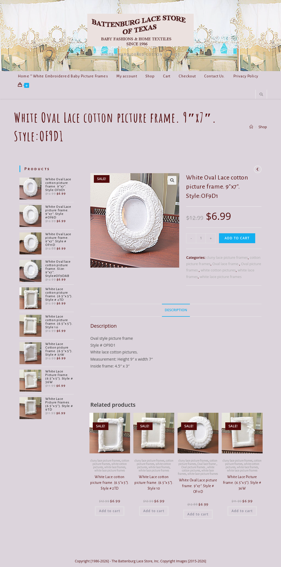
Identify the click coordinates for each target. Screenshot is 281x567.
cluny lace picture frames (227, 257)
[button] (172, 180)
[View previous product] (258, 169)
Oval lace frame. (225, 263)
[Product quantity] (201, 238)
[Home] (251, 126)
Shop (262, 126)
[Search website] (261, 95)
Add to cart (236, 238)
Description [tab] (176, 310)
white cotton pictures (218, 270)
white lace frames (114, 467)
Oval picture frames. (193, 467)
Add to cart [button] (109, 511)
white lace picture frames (221, 276)
